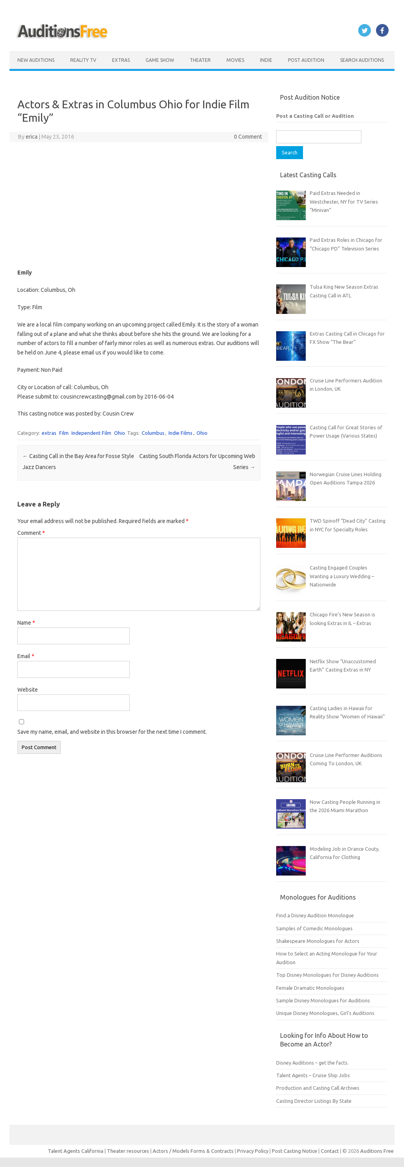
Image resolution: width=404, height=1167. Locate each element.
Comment (31, 533)
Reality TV (83, 60)
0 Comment (248, 137)
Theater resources (128, 1151)
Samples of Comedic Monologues (314, 928)
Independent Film (91, 433)
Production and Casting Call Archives (317, 1088)
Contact (330, 1151)
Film (64, 433)
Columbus (153, 433)
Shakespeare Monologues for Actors (317, 941)
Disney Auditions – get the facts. (312, 1062)
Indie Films (180, 433)
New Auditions (35, 60)
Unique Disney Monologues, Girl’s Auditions (325, 1013)
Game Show (160, 60)
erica (31, 137)
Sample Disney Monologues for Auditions (323, 1000)
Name (26, 623)
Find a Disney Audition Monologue (315, 915)
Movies (235, 60)
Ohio (119, 433)
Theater (200, 60)
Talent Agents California (75, 1151)
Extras (121, 60)
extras (49, 433)
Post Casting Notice (294, 1151)
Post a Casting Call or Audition (315, 116)
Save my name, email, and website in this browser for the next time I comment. (112, 732)
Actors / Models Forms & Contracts (193, 1151)
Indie (266, 60)
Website (27, 689)
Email (25, 656)
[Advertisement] (139, 205)
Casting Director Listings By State (314, 1101)
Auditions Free (377, 1151)
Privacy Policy (253, 1151)
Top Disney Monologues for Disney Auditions (327, 975)
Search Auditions (362, 60)
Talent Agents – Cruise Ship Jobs (313, 1075)
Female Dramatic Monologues (310, 988)
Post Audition (306, 60)
